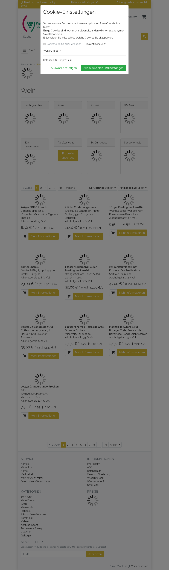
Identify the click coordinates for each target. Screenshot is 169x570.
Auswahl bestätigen (64, 68)
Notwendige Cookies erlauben (63, 44)
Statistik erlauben (96, 44)
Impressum (66, 60)
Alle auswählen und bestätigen (103, 68)
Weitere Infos (52, 50)
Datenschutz (50, 60)
